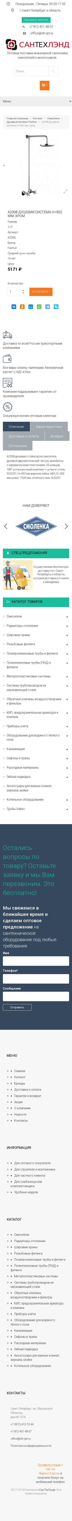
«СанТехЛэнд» (46, 1489)
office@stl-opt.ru (41, 33)
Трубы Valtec (38, 809)
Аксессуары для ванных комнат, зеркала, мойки (29, 788)
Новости (18, 1114)
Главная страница (17, 118)
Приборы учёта (38, 726)
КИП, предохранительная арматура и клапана (38, 715)
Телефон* (10, 971)
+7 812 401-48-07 (41, 27)
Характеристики (49, 427)
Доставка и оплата (24, 436)
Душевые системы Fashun (22, 121)
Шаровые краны (38, 635)
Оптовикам (18, 446)
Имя (6, 953)
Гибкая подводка (38, 777)
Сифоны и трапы (38, 758)
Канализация (38, 749)
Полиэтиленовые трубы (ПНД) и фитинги (38, 665)
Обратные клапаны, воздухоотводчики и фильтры (38, 701)
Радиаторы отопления (38, 626)
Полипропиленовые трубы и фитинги (38, 654)
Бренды (18, 1083)
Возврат (57, 436)
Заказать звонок (36, 20)
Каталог (38, 118)
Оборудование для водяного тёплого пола (38, 737)
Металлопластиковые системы (38, 676)
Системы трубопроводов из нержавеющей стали (38, 687)
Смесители (53, 118)
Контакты (19, 1120)
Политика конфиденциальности (31, 1445)
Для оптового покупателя (30, 1163)
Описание (16, 427)
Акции (16, 1102)
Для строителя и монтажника (33, 1169)
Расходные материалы (38, 768)
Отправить (17, 1007)
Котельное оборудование (38, 800)
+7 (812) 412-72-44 (22, 1424)
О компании (21, 1108)
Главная (18, 1071)
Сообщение (12, 988)
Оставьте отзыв (49, 1465)
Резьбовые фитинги (38, 644)
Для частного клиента (28, 1175)
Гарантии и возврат (26, 1096)
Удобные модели (24, 1192)
